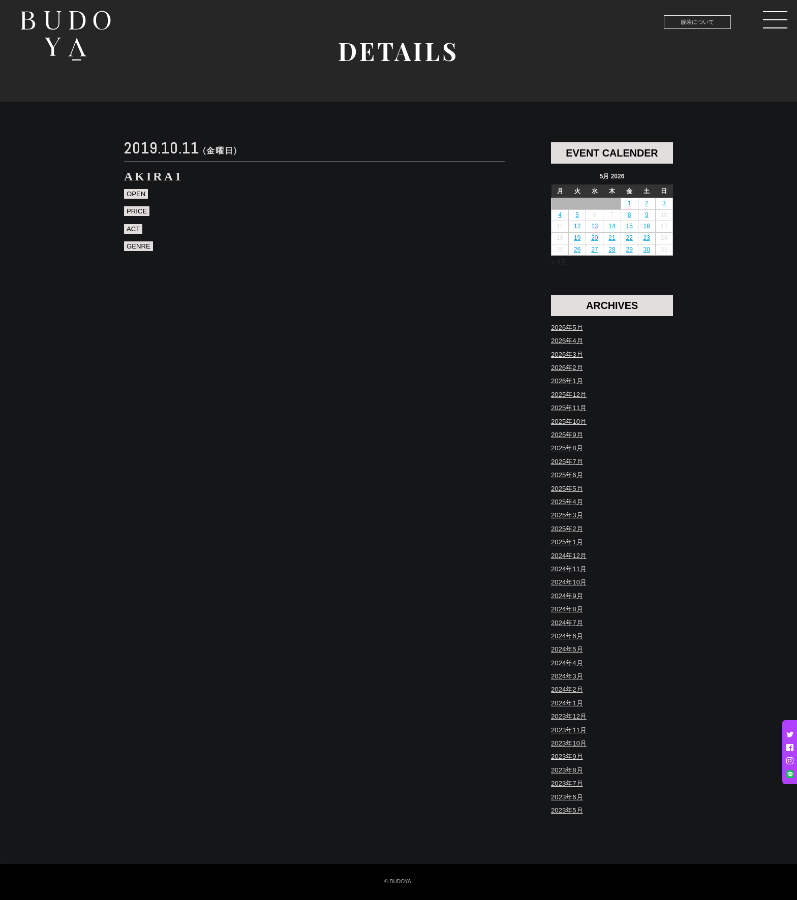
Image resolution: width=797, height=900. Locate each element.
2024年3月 (567, 676)
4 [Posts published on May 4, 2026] (560, 215)
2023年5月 (567, 810)
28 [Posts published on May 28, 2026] (611, 249)
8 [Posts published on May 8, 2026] (629, 215)
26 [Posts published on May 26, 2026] (577, 249)
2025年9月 (567, 435)
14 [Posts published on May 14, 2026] (611, 226)
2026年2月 (567, 367)
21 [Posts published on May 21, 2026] (611, 237)
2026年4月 (567, 341)
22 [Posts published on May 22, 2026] (629, 237)
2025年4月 (567, 502)
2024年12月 (569, 556)
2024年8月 (567, 609)
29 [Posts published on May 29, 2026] (629, 249)
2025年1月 (567, 542)
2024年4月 (567, 663)
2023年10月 (569, 743)
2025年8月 (567, 448)
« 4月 (559, 262)
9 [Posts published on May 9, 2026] (647, 215)
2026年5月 (567, 327)
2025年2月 (567, 529)
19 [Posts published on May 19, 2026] (577, 237)
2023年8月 (567, 770)
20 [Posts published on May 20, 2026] (594, 237)
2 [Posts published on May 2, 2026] (647, 203)
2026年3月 (567, 354)
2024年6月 (567, 636)
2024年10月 (569, 582)
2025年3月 (567, 515)
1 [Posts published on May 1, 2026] (629, 203)
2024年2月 (567, 689)
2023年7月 (567, 783)
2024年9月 (567, 596)
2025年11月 (569, 408)
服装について (697, 22)
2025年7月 (567, 461)
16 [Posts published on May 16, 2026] (646, 226)
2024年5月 (567, 649)
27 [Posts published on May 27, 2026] (594, 249)
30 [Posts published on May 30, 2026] (646, 249)
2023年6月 (567, 797)
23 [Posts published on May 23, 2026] (646, 237)
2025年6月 (567, 475)
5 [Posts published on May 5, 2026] (577, 215)
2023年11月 (569, 730)
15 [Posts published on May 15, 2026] (629, 226)
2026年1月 (567, 381)
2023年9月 (567, 756)
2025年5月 (567, 488)
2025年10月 (569, 421)
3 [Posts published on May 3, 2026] (664, 203)
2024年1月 (567, 703)
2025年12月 (569, 394)
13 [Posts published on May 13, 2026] (594, 226)
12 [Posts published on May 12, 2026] (577, 226)
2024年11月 (569, 569)
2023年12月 (569, 716)
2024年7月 (567, 623)
